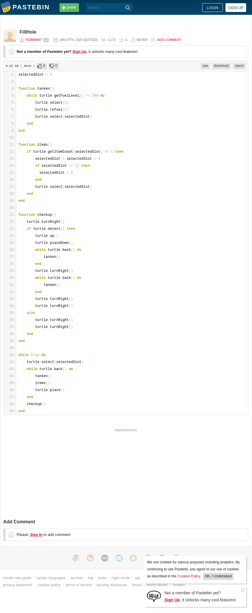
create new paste (17, 578)
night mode (120, 578)
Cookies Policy (188, 576)
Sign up (236, 8)
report (239, 66)
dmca (136, 585)
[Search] (128, 7)
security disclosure (111, 585)
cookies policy (49, 585)
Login (212, 8)
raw (205, 66)
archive (77, 578)
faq (90, 578)
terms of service (79, 585)
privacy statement (17, 585)
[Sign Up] (154, 595)
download (221, 66)
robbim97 (34, 39)
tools (102, 578)
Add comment (169, 39)
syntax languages (51, 578)
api (137, 578)
